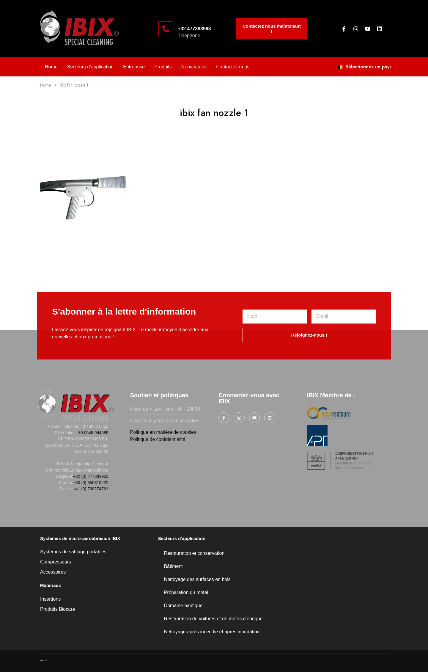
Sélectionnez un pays (364, 66)
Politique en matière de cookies (163, 432)
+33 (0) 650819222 (90, 482)
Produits (163, 66)
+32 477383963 (194, 28)
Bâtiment (173, 566)
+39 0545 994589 (92, 432)
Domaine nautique (183, 605)
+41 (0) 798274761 (90, 488)
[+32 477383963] (165, 28)
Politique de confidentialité (157, 439)
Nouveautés (194, 66)
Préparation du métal (186, 592)
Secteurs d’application (90, 66)
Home (51, 66)
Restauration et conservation (194, 553)
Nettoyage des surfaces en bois (197, 579)
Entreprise (134, 66)
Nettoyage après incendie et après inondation (212, 631)
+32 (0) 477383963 (90, 476)
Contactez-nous (232, 66)
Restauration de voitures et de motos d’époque (213, 618)
